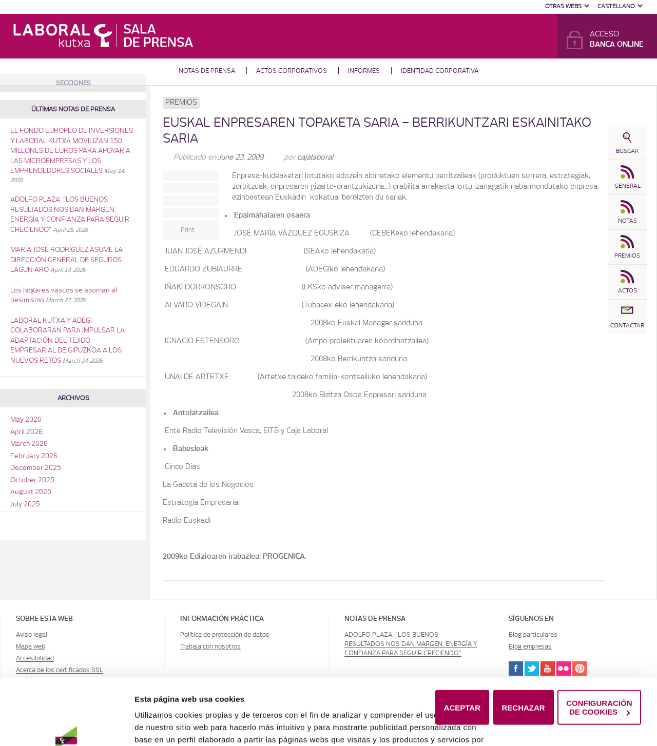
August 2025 (30, 492)
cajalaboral (315, 157)
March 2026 (29, 444)
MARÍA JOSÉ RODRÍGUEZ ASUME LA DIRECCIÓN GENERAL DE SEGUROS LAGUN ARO (66, 260)
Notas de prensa (207, 71)
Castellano (616, 6)
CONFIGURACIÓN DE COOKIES (599, 655)
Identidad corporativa (439, 71)
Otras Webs (563, 6)
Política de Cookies (410, 724)
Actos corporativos (291, 71)
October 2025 (32, 480)
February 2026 (33, 456)
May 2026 (26, 420)
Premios (181, 102)
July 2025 (25, 504)
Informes (364, 71)
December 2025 (35, 468)
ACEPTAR (462, 655)
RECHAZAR (523, 655)
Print (188, 230)
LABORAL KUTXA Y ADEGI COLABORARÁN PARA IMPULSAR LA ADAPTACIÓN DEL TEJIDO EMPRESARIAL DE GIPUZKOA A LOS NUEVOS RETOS (67, 341)
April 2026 (26, 432)
